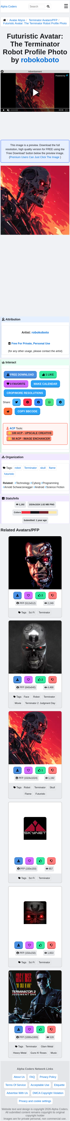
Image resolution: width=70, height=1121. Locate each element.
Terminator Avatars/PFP (43, 20)
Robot (36, 696)
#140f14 (34, 512)
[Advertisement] (35, 275)
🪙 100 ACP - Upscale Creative (30, 433)
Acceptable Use (40, 1085)
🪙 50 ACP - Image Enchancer (29, 438)
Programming (50, 483)
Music (54, 1053)
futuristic (9, 473)
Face (26, 696)
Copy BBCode (27, 411)
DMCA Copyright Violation (48, 1093)
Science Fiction (54, 487)
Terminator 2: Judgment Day (40, 703)
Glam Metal (47, 1046)
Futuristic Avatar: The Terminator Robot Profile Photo (35, 23)
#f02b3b (25, 512)
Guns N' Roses (39, 1053)
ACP (12, 428)
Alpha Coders (9, 6)
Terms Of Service (15, 1085)
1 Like (48, 374)
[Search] (48, 6)
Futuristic (40, 794)
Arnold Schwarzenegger (18, 487)
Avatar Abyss (17, 20)
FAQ (32, 1076)
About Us (19, 1076)
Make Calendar (45, 383)
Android (39, 487)
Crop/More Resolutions (25, 393)
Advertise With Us (17, 1093)
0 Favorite (16, 383)
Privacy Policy (48, 1076)
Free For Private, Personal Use (30, 343)
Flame (28, 794)
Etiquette (59, 1085)
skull (43, 467)
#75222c (43, 512)
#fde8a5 (52, 512)
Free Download (20, 374)
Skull (52, 787)
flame (52, 467)
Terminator (30, 467)
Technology (22, 483)
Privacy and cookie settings (35, 1101)
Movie (18, 703)
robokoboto (40, 60)
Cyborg (35, 483)
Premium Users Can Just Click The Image (35, 157)
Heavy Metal (19, 1053)
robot (18, 467)
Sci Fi (32, 612)
